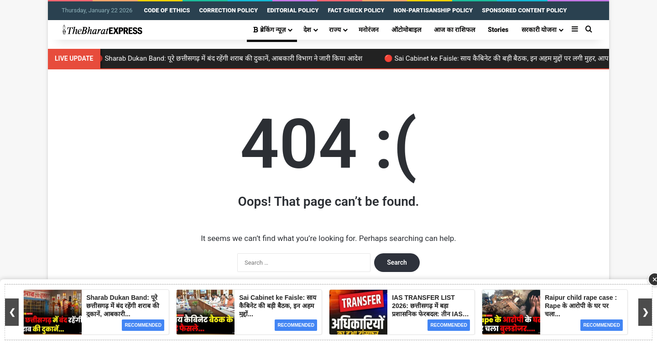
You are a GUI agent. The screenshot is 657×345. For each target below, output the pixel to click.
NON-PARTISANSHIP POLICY (433, 10)
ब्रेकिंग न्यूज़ (269, 29)
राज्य (335, 29)
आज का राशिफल (454, 29)
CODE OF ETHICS (167, 10)
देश (307, 29)
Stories (498, 29)
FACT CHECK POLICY (356, 10)
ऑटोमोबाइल (406, 29)
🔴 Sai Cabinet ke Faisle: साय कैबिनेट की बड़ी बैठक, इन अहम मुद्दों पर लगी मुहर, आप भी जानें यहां (517, 58)
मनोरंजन (369, 29)
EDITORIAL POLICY (292, 10)
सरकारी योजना (539, 29)
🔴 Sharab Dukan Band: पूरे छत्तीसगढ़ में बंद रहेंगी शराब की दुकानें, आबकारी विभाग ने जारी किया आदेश (233, 58)
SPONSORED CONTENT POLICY (524, 10)
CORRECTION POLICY (228, 10)
